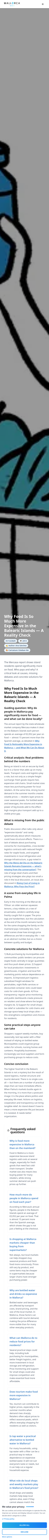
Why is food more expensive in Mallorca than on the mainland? (22, 1144)
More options (7, 1537)
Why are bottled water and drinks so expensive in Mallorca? (23, 1294)
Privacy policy (8, 1519)
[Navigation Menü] (43, 4)
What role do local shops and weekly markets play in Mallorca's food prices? (24, 1484)
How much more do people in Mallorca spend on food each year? (24, 1198)
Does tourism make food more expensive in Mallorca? (24, 1395)
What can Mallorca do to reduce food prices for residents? (23, 1341)
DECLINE (24, 1532)
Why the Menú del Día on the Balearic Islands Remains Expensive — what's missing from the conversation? (23, 866)
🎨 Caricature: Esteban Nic (17, 650)
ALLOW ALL (24, 1525)
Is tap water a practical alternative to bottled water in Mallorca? (23, 1440)
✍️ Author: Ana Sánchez (16, 645)
